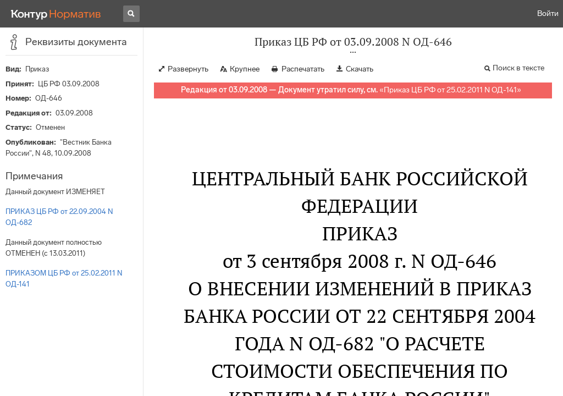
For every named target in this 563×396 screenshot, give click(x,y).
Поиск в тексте (518, 68)
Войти (548, 13)
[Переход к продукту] (56, 14)
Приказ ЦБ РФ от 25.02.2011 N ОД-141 (450, 90)
